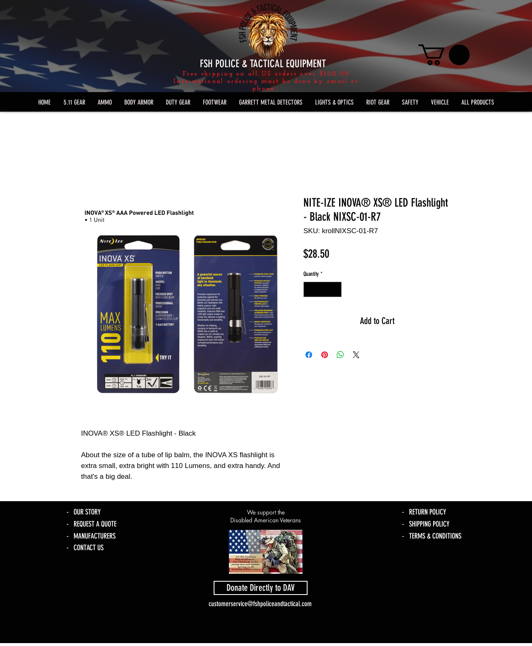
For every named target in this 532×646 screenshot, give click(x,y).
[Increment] (335, 289)
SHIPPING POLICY (429, 524)
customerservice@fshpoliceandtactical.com (260, 604)
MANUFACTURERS (95, 536)
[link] (444, 54)
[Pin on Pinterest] (325, 355)
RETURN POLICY (427, 512)
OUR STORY (87, 512)
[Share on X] (356, 355)
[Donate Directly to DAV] (261, 588)
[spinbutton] (322, 289)
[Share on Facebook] (309, 355)
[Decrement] (310, 289)
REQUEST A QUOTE (95, 524)
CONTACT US (88, 547)
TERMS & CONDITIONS (435, 536)
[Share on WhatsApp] (340, 355)
